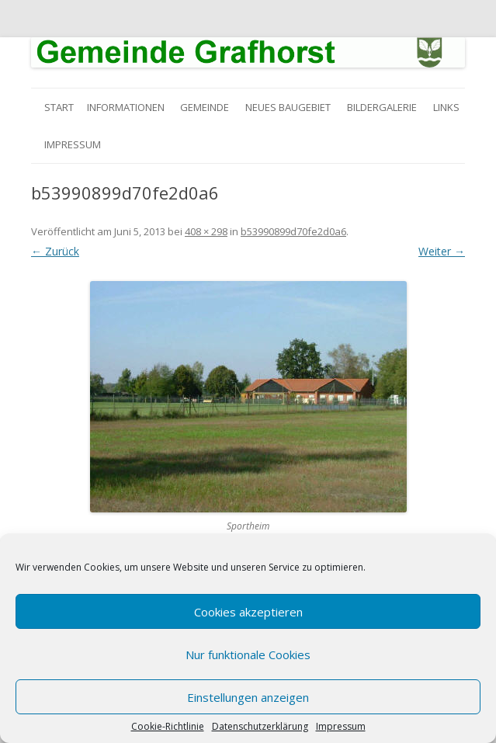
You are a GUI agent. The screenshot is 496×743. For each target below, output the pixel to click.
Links (446, 107)
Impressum (341, 726)
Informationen (126, 107)
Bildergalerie (382, 107)
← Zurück (55, 251)
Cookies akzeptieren (248, 612)
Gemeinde (204, 107)
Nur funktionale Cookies (248, 654)
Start (59, 107)
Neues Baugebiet (288, 107)
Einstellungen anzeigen (248, 697)
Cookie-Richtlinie (167, 726)
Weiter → (441, 251)
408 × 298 (206, 231)
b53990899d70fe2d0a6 (293, 231)
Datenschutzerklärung (260, 726)
